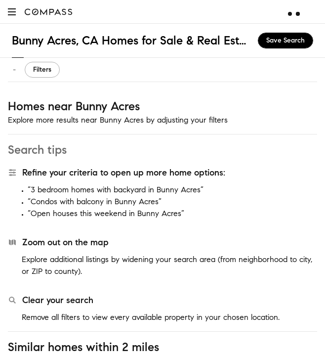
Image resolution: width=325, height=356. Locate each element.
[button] (12, 11)
